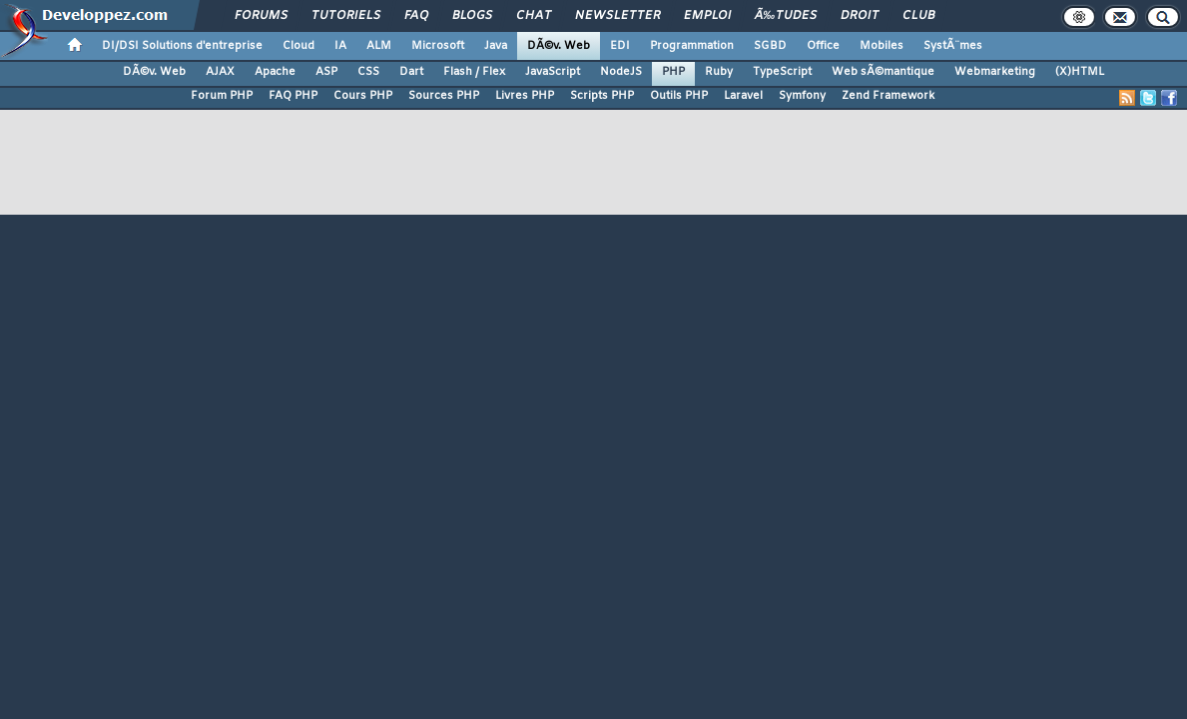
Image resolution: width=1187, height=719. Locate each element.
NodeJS (621, 72)
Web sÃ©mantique (883, 72)
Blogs (472, 16)
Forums (261, 16)
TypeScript (782, 72)
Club (918, 16)
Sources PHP (443, 96)
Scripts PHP (602, 96)
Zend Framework (888, 96)
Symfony (802, 96)
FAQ (416, 16)
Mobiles (881, 46)
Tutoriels (345, 16)
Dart (411, 72)
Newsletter (617, 16)
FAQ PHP (293, 96)
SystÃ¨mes (952, 46)
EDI (620, 46)
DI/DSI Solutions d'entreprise (182, 46)
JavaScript (552, 72)
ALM (378, 46)
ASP (326, 72)
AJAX (220, 72)
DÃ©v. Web (558, 46)
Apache (275, 72)
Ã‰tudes (786, 16)
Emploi (707, 16)
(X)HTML (1079, 72)
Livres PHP (524, 96)
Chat (533, 16)
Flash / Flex (474, 72)
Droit (860, 16)
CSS (368, 72)
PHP (673, 72)
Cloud (298, 46)
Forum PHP (222, 96)
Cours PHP (362, 96)
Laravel (743, 96)
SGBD (770, 46)
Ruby (719, 72)
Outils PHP (679, 96)
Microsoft (437, 46)
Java (495, 46)
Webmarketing (994, 72)
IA (340, 46)
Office (823, 46)
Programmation (692, 46)
